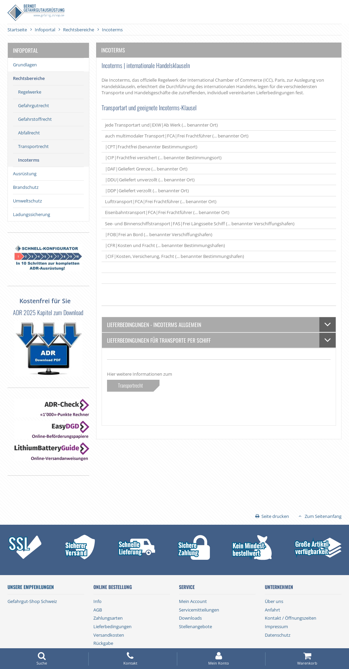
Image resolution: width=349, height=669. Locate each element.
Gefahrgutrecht (33, 105)
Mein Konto (219, 659)
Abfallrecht (29, 133)
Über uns (274, 601)
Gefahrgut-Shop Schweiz (32, 601)
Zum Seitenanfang (323, 516)
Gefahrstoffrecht (35, 119)
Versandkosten (108, 635)
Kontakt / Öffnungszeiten (290, 618)
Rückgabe (103, 643)
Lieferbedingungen (112, 626)
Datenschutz (277, 635)
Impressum (276, 626)
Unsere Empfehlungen (30, 587)
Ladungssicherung (31, 214)
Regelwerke (29, 92)
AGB (97, 610)
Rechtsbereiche (29, 78)
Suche (42, 659)
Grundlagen (25, 65)
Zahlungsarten (108, 618)
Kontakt (130, 659)
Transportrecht (33, 146)
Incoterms (28, 160)
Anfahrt (272, 610)
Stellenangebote (195, 626)
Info (97, 601)
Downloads (190, 618)
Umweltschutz (27, 201)
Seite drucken (275, 516)
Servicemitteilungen (199, 610)
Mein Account (193, 601)
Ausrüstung (24, 173)
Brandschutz (26, 187)
